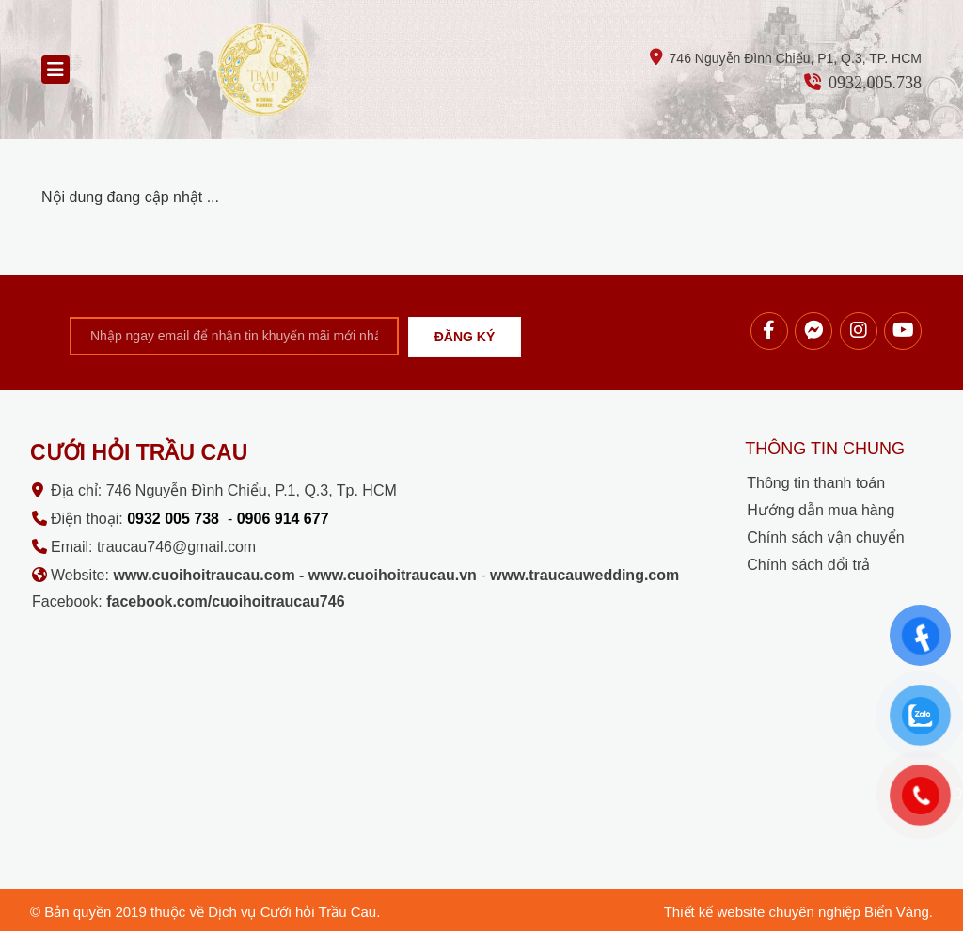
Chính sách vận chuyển (825, 537)
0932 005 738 (173, 519)
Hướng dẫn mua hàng (820, 510)
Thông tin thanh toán (816, 483)
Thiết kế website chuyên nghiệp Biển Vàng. (798, 912)
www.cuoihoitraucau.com (203, 575)
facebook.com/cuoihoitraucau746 (225, 601)
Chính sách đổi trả (808, 565)
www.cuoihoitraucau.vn (392, 575)
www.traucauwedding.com (584, 575)
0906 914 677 (283, 519)
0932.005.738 (875, 82)
